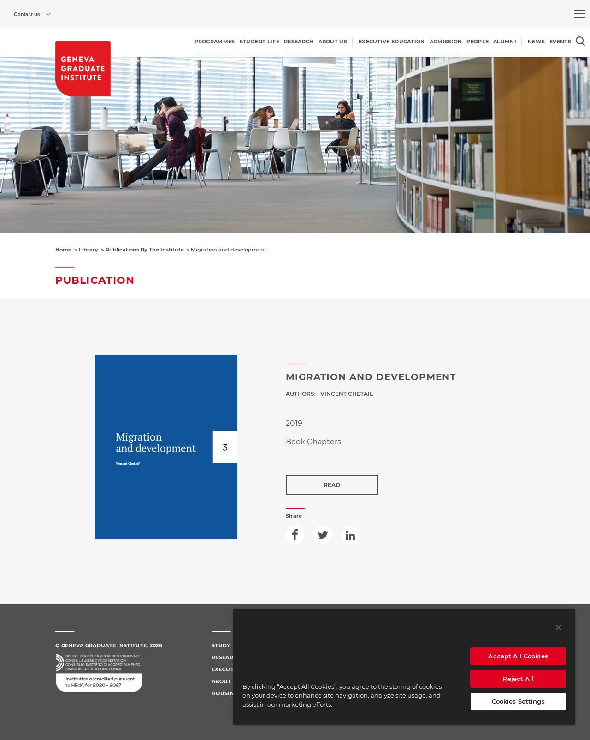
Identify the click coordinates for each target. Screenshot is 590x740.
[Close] (559, 627)
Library (88, 249)
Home (63, 249)
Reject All (517, 678)
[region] (404, 667)
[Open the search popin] (580, 41)
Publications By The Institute (145, 249)
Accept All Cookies (518, 656)
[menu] (579, 13)
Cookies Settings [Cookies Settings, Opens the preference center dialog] (518, 701)
